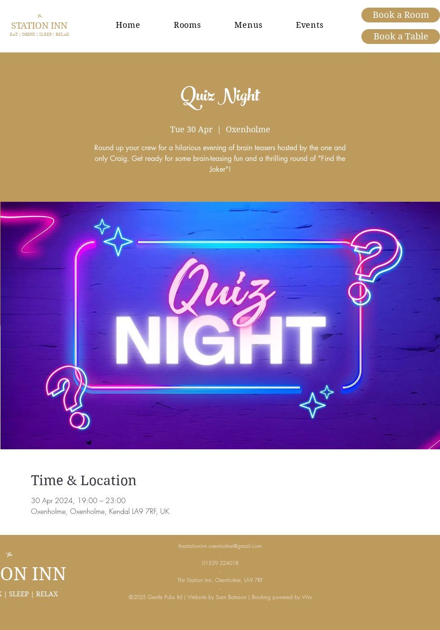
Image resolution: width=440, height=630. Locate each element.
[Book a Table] (400, 36)
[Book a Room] (400, 15)
